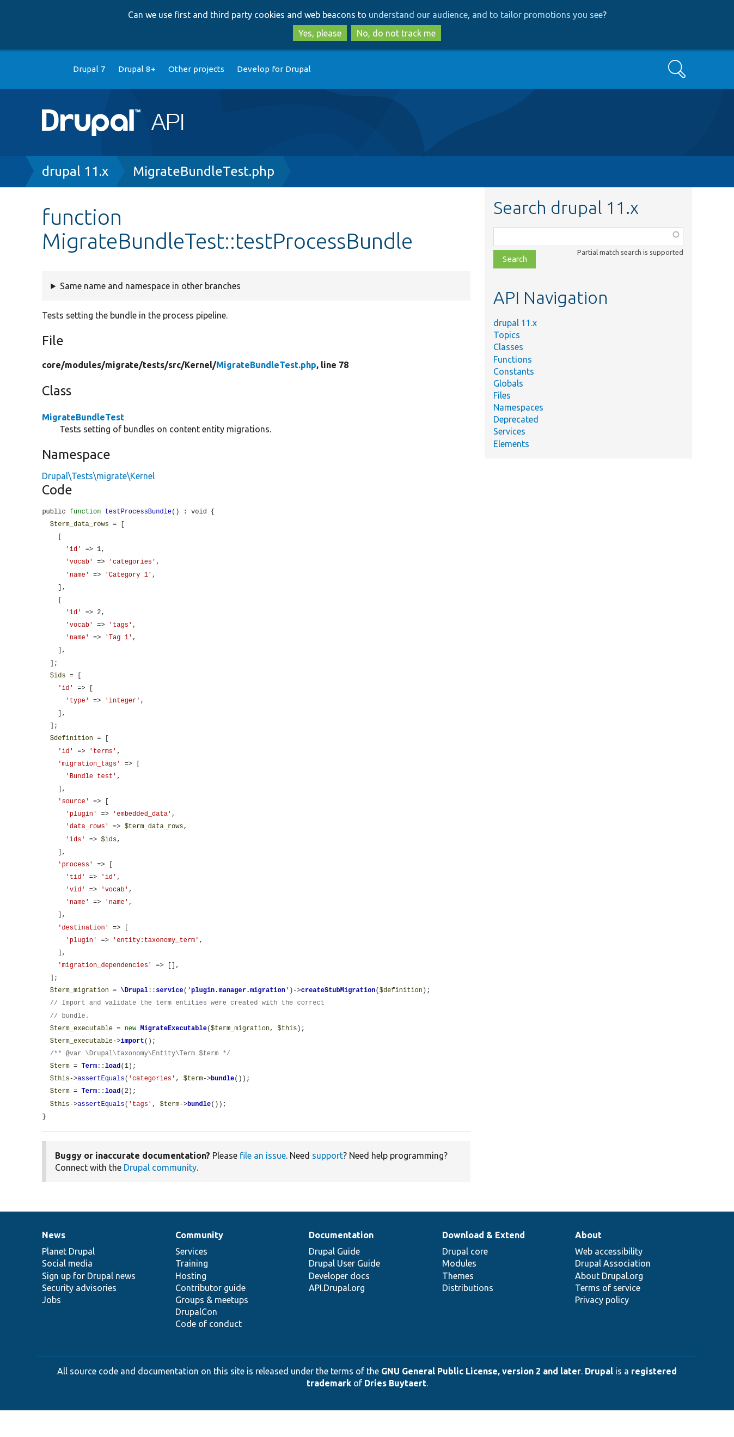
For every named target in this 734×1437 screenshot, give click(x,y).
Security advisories (79, 1314)
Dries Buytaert (395, 1410)
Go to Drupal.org (52, 69)
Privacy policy (602, 1326)
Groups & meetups (211, 1326)
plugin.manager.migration (238, 1011)
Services (509, 431)
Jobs (51, 1326)
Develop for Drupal (274, 69)
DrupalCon (196, 1338)
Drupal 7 (89, 69)
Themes (458, 1302)
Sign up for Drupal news (89, 1302)
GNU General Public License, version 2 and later (481, 1398)
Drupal (599, 1398)
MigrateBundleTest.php (203, 171)
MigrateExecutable (173, 1051)
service (169, 1011)
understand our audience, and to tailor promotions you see (486, 15)
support (327, 1182)
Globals (508, 383)
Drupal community (160, 1194)
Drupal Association (613, 1290)
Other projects (196, 69)
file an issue (263, 1182)
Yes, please (319, 33)
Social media (67, 1290)
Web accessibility (609, 1278)
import (132, 1064)
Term (89, 1090)
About (588, 1262)
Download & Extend (483, 1262)
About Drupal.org (609, 1302)
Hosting (190, 1302)
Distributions (467, 1314)
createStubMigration (338, 1011)
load (113, 1090)
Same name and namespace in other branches (150, 286)
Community (199, 1262)
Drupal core (465, 1278)
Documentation (341, 1262)
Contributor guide (210, 1314)
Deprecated (516, 419)
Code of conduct (208, 1350)
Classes (508, 347)
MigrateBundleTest (83, 417)
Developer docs (339, 1302)
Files (502, 395)
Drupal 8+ (137, 69)
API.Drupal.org (337, 1314)
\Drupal (134, 1011)
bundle (222, 1103)
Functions (512, 359)
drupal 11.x (75, 171)
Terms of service (607, 1314)
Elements (511, 444)
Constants (513, 371)
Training (191, 1290)
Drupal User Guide (344, 1290)
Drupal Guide (334, 1278)
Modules (459, 1290)
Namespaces (518, 407)
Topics (506, 335)
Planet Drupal (68, 1278)
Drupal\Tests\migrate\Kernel (98, 476)
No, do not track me (396, 33)
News (53, 1262)
